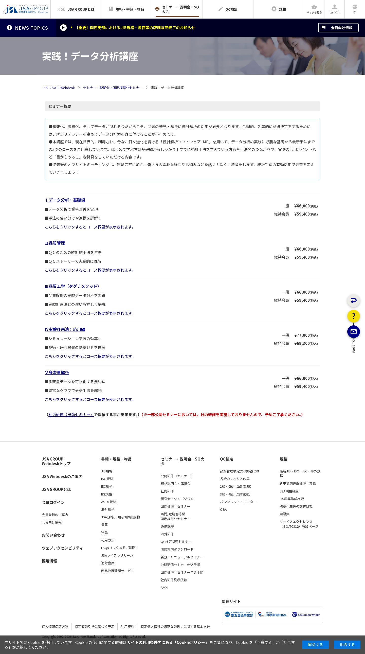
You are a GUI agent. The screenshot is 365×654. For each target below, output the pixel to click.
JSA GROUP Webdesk (58, 88)
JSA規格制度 (289, 491)
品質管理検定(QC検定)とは (240, 471)
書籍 (104, 524)
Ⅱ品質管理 (55, 243)
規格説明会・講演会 (175, 483)
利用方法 (107, 540)
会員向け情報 (341, 27)
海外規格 (107, 509)
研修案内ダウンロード (177, 549)
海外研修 (167, 534)
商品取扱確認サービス (117, 571)
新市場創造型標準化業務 (298, 483)
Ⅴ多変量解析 (57, 372)
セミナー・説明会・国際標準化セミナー (112, 88)
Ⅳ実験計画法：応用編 (65, 329)
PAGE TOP (354, 370)
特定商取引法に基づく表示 (94, 626)
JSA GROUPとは (56, 489)
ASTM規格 (108, 502)
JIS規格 (106, 471)
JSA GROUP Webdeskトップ (56, 461)
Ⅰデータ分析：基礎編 (65, 200)
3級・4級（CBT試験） (236, 494)
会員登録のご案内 (55, 514)
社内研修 (167, 491)
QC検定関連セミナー (176, 541)
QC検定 (226, 459)
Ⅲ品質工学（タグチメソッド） (73, 286)
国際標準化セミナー (175, 506)
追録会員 (107, 563)
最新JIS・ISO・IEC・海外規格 (300, 473)
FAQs (165, 587)
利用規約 (127, 626)
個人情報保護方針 (55, 626)
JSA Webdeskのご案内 (62, 476)
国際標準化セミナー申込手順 (182, 572)
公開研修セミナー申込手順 (180, 564)
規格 (283, 459)
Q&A (223, 509)
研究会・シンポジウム (177, 499)
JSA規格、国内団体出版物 (120, 517)
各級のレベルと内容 (235, 478)
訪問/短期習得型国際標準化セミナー (175, 516)
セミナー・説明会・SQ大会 (182, 461)
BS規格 (106, 494)
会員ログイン (53, 502)
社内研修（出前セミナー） (71, 414)
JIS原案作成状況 (292, 499)
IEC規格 (106, 486)
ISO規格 (107, 478)
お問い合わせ (53, 535)
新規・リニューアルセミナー (182, 557)
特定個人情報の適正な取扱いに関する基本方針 (175, 626)
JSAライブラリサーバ (117, 555)
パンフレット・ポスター (238, 502)
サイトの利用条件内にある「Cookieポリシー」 (168, 642)
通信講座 (167, 526)
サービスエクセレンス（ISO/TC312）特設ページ (299, 523)
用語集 (284, 514)
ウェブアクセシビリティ (62, 548)
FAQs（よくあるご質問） (120, 547)
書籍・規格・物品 (116, 459)
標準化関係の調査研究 (296, 506)
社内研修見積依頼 (174, 580)
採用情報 (49, 560)
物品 (104, 532)
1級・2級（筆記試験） (236, 486)
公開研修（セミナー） (177, 476)
